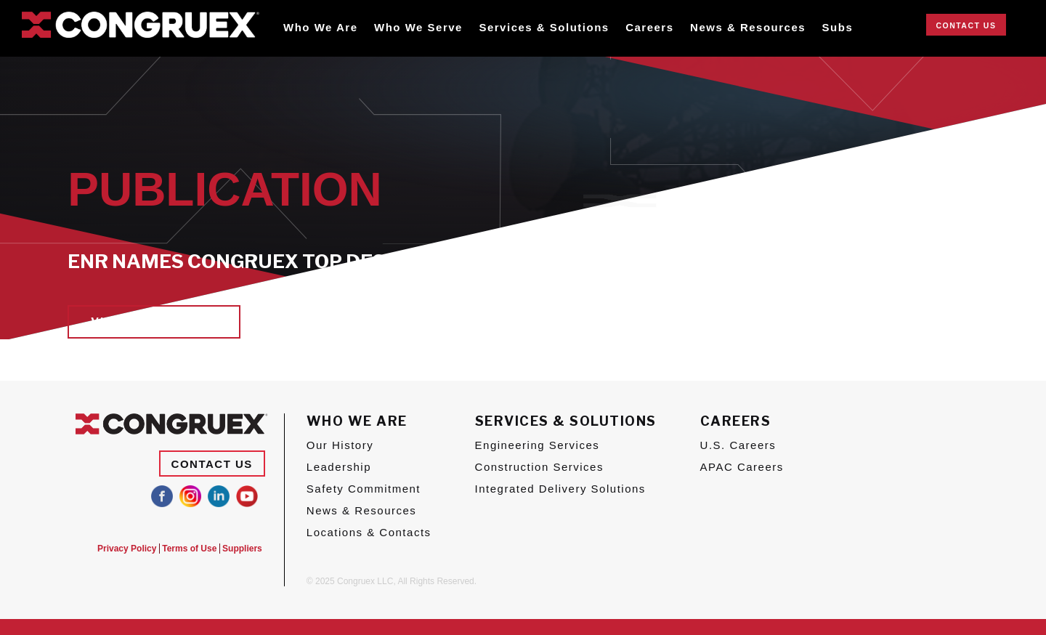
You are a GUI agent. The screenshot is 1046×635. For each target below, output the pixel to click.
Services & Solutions (544, 27)
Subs (838, 27)
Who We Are (320, 27)
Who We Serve (418, 27)
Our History (340, 445)
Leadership (339, 467)
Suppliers (242, 548)
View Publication (154, 321)
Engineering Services (537, 445)
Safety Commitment (364, 488)
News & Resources (748, 27)
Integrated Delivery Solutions (560, 488)
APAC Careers (742, 467)
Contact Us (966, 25)
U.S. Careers (738, 445)
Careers (649, 27)
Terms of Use (183, 548)
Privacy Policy (115, 548)
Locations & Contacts (369, 532)
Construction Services (539, 467)
